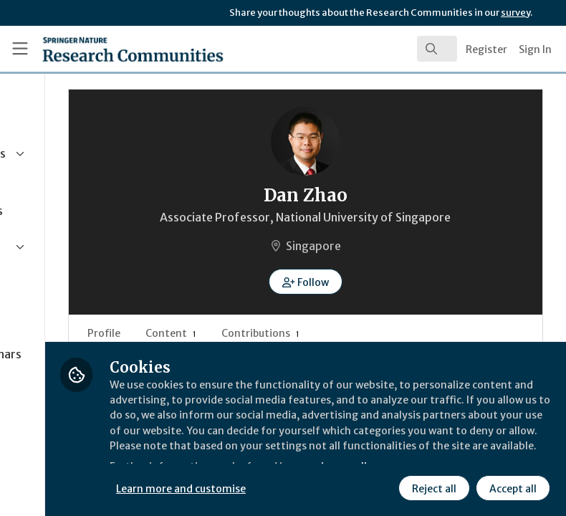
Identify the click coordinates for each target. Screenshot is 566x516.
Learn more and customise (320, 486)
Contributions (399, 333)
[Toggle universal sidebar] (20, 49)
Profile (242, 333)
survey (515, 12)
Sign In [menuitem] (535, 49)
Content (309, 333)
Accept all (511, 486)
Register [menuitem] (486, 49)
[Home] (102, 49)
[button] (375, 282)
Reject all (433, 486)
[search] (437, 49)
